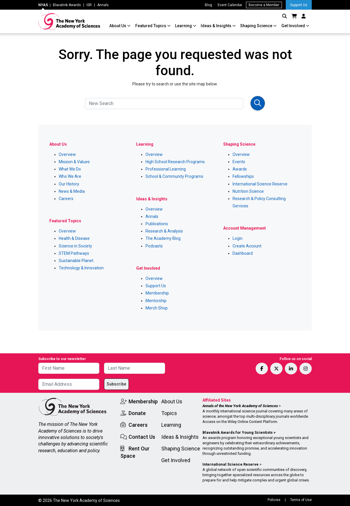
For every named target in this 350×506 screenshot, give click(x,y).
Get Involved (293, 25)
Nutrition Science (248, 191)
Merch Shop (156, 308)
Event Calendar (230, 5)
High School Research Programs (175, 161)
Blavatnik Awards (67, 5)
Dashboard (243, 253)
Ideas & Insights (216, 25)
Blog (208, 5)
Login (237, 238)
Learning (184, 25)
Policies (274, 500)
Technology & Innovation (81, 268)
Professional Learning (165, 169)
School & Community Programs (174, 176)
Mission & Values (74, 161)
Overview (67, 154)
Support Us (298, 5)
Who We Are (70, 176)
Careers (66, 198)
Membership (157, 293)
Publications (156, 223)
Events (239, 161)
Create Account (247, 246)
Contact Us (142, 437)
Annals (103, 5)
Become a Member (264, 5)
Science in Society (75, 246)
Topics (169, 413)
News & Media (72, 191)
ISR (89, 5)
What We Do (70, 169)
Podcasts (154, 246)
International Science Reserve (260, 184)
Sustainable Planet (76, 260)
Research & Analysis (164, 231)
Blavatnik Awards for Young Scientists (237, 432)
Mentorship (156, 300)
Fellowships (243, 176)
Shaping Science (256, 25)
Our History (69, 184)
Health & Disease (74, 238)
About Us (118, 25)
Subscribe (116, 384)
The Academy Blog (163, 238)
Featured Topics (151, 25)
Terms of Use (301, 500)
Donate (137, 413)
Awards (240, 169)
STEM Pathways (74, 253)
